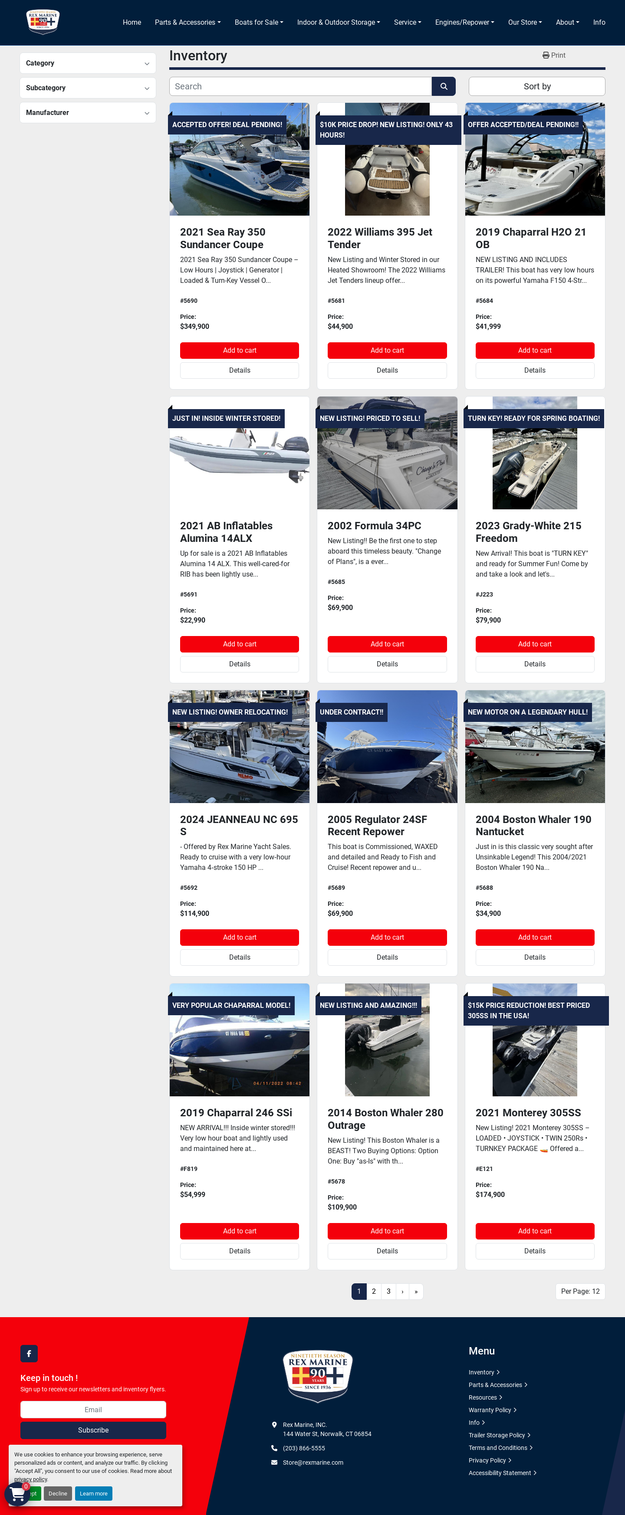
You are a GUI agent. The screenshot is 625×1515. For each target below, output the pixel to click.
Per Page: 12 (580, 1291)
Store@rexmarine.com (313, 1462)
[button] (187, 22)
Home (132, 22)
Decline (58, 1493)
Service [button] (405, 22)
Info (599, 22)
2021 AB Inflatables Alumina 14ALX (226, 532)
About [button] (565, 22)
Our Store (522, 22)
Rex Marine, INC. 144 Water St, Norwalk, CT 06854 (327, 1429)
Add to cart (240, 350)
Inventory (481, 1372)
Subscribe (93, 1430)
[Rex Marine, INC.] (318, 1377)
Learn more (94, 1493)
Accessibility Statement (500, 1472)
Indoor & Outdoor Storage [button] (336, 22)
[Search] (300, 86)
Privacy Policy (487, 1460)
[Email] (93, 1409)
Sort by (537, 86)
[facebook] (29, 1353)
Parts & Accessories (185, 22)
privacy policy (30, 1479)
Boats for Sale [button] (256, 22)
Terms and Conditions (498, 1447)
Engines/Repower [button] (462, 22)
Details (239, 370)
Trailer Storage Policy (497, 1435)
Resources (483, 1397)
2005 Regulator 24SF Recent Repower (377, 825)
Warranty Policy (490, 1410)
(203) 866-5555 (304, 1448)
